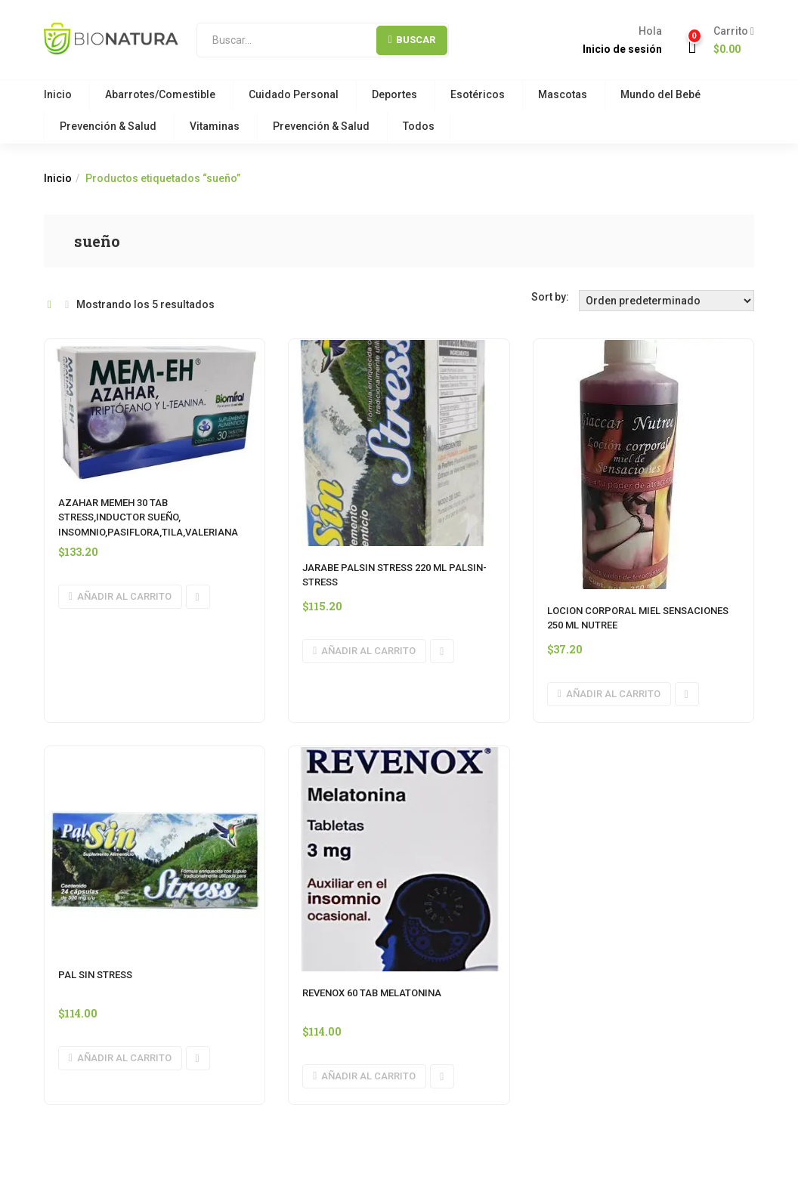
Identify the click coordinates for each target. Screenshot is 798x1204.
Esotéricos (477, 94)
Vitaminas (215, 126)
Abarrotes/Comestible (160, 94)
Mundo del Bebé (660, 94)
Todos (419, 126)
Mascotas (562, 94)
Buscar (411, 39)
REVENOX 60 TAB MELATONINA (371, 993)
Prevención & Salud (108, 126)
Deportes (394, 94)
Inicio (58, 94)
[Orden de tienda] (666, 300)
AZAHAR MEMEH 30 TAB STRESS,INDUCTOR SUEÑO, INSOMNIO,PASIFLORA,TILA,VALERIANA (148, 517)
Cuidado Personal (294, 94)
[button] (728, 41)
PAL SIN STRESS (95, 974)
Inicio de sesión (622, 49)
